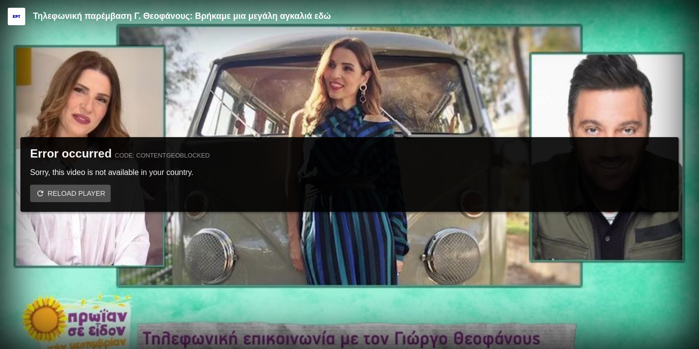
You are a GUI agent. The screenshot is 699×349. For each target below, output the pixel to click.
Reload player (76, 193)
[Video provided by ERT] (16, 16)
